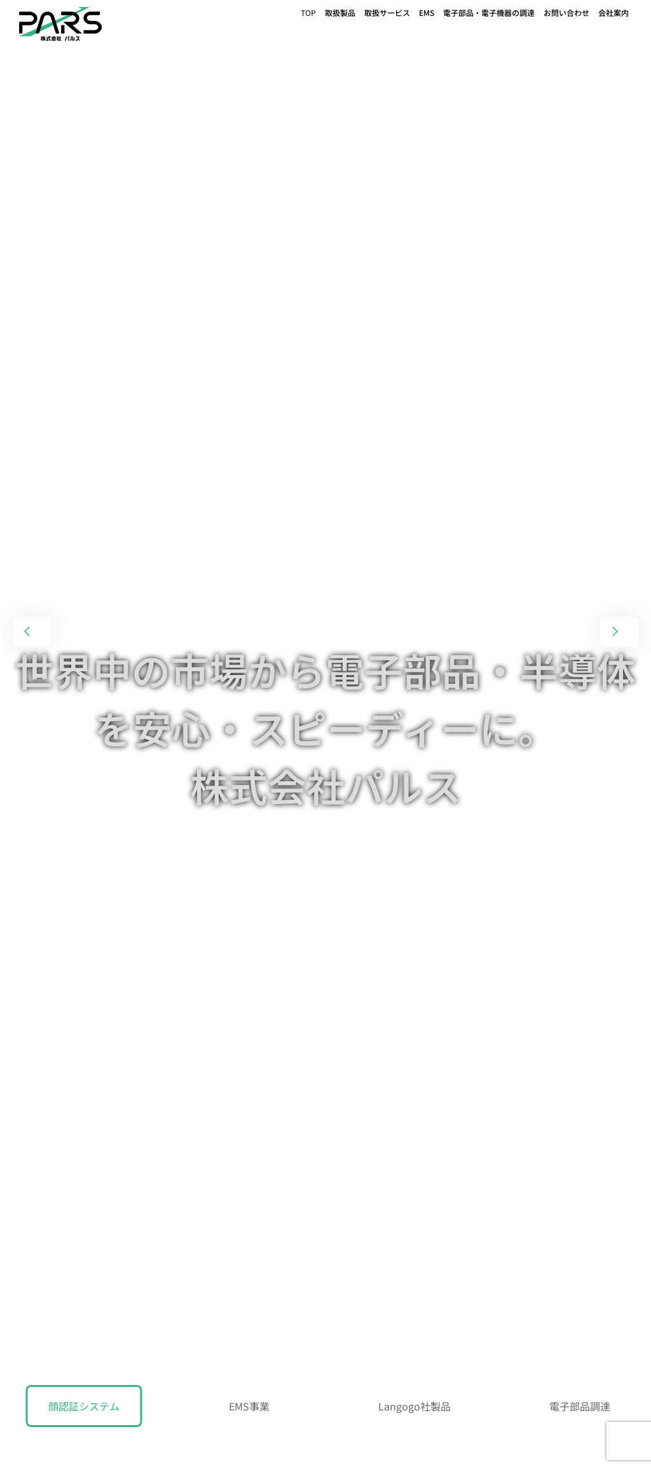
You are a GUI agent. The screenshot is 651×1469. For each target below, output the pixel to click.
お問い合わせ (566, 12)
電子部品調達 (579, 1406)
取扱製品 (340, 12)
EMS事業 (249, 1406)
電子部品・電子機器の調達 (489, 12)
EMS (426, 12)
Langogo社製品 (414, 1406)
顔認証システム (84, 1406)
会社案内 (613, 12)
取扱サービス (387, 12)
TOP (308, 12)
